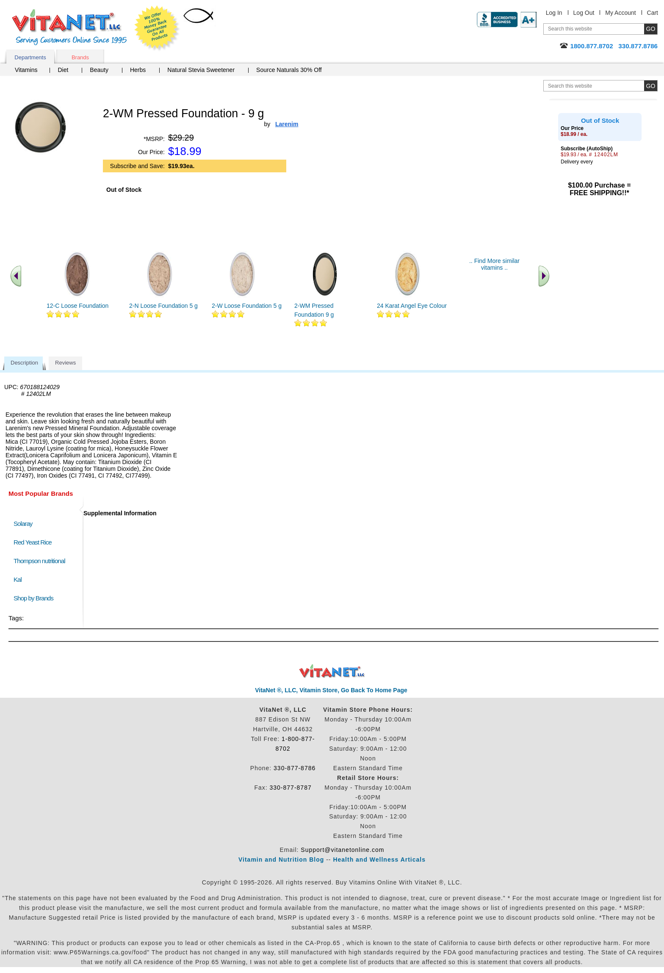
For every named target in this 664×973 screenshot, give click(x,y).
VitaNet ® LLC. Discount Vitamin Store (332, 671)
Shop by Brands (35, 598)
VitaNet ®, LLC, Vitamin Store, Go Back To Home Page (331, 690)
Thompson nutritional (39, 560)
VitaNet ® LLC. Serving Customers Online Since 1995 (69, 27)
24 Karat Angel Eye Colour (412, 305)
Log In (554, 12)
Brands (80, 57)
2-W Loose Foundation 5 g (247, 305)
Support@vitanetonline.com (342, 849)
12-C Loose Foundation (77, 305)
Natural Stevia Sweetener (201, 69)
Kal (18, 579)
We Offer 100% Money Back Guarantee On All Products (157, 28)
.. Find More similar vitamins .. (494, 264)
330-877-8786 (294, 768)
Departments (30, 57)
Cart (652, 12)
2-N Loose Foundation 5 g (163, 305)
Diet (63, 69)
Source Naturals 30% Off (289, 69)
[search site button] (650, 85)
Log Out (584, 12)
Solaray (23, 523)
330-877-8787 (291, 787)
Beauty (99, 69)
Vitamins (26, 69)
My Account (620, 12)
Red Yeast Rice (33, 542)
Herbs (138, 69)
